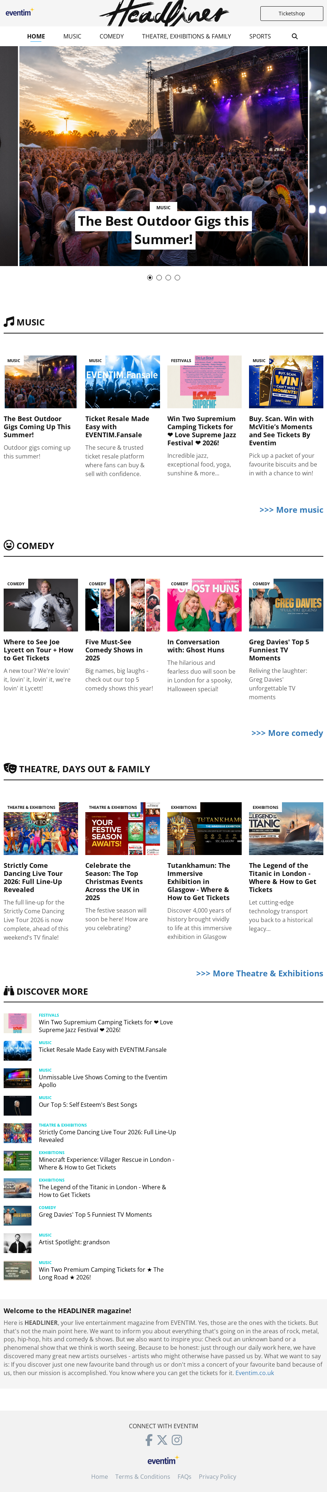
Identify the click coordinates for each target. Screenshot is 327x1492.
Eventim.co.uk (254, 1373)
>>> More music (291, 509)
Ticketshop (292, 13)
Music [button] (72, 36)
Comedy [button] (112, 36)
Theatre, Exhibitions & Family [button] (186, 36)
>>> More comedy (287, 732)
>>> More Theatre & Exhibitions (259, 973)
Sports (260, 36)
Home (36, 36)
